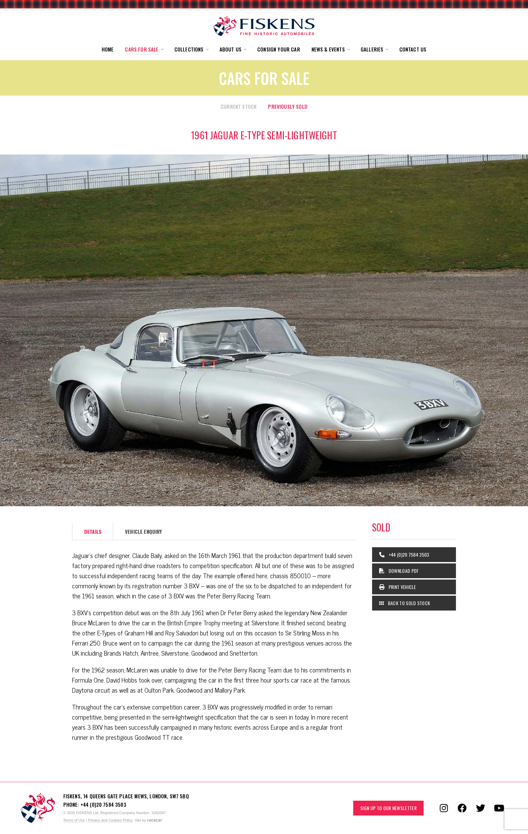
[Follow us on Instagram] (443, 808)
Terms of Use (74, 820)
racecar (154, 820)
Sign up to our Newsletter (388, 807)
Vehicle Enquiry (143, 531)
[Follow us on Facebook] (462, 808)
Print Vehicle (397, 586)
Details (92, 531)
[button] (143, 49)
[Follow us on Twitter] (480, 808)
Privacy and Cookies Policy (110, 820)
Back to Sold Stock (404, 602)
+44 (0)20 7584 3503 (404, 554)
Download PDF (399, 570)
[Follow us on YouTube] (499, 808)
